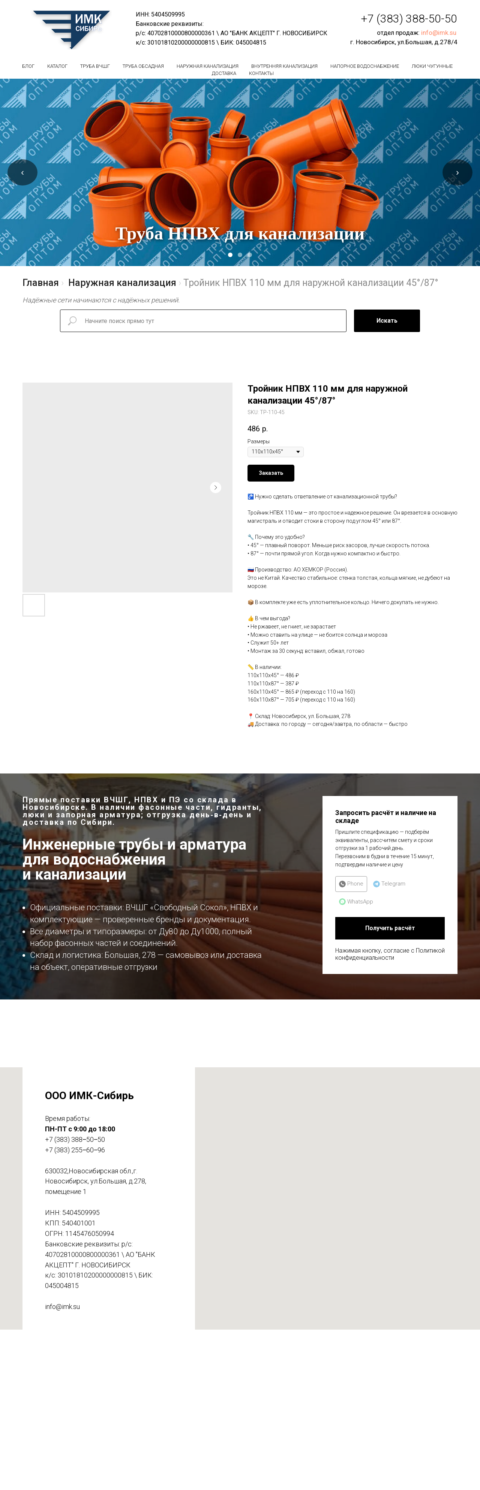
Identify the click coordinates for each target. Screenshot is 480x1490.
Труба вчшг (95, 66)
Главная (40, 282)
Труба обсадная (143, 66)
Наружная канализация (207, 66)
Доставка (224, 73)
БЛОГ (28, 66)
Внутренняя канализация (284, 66)
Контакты (261, 73)
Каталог (57, 66)
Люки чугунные (432, 66)
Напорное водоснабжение (364, 66)
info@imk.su (438, 32)
